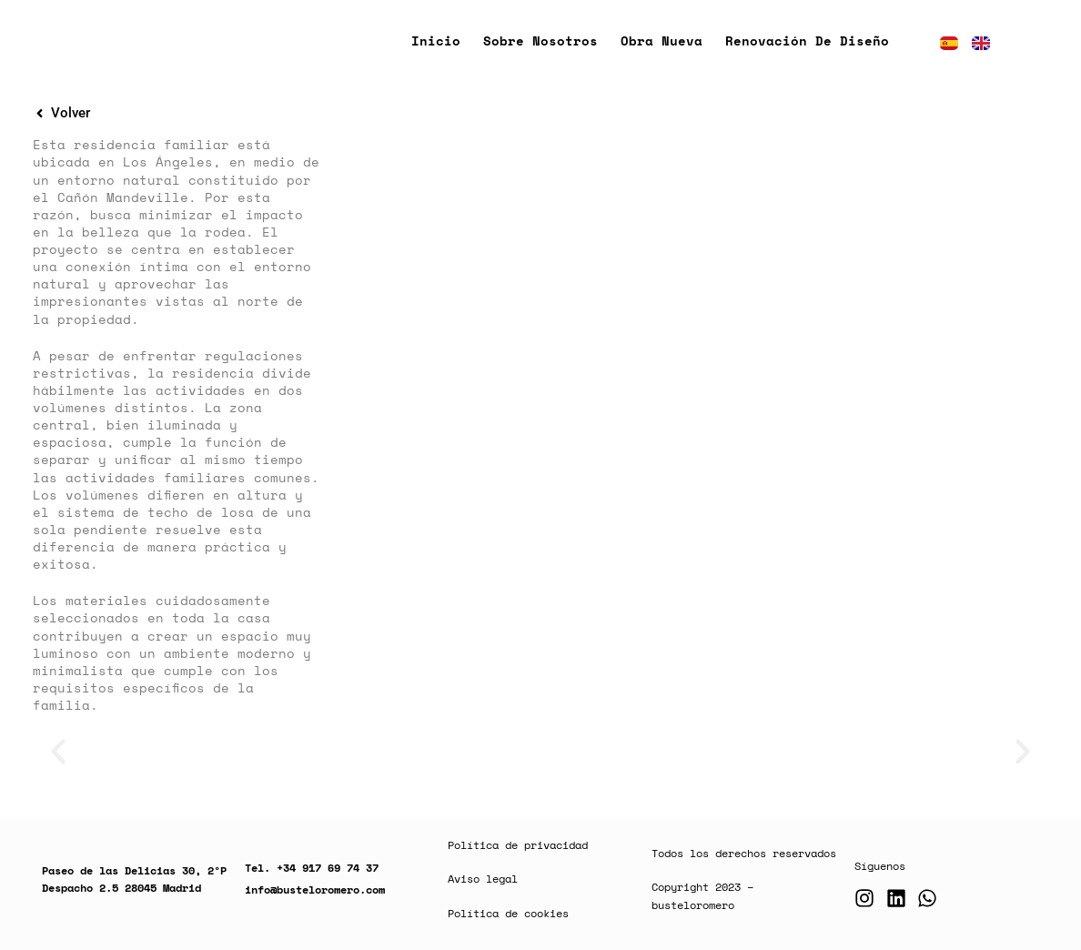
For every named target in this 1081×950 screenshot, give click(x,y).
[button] (58, 751)
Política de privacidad (518, 845)
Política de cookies (508, 913)
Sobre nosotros (540, 40)
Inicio (435, 40)
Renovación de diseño (807, 40)
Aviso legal (483, 878)
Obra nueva (661, 40)
